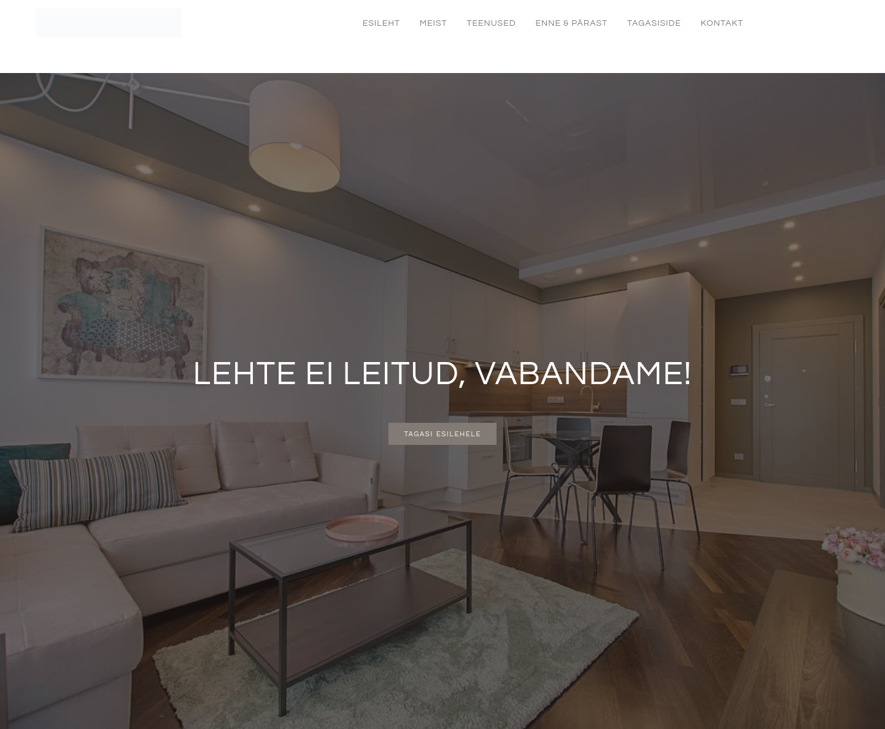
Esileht (381, 23)
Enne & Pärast (572, 23)
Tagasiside (654, 23)
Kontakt (722, 23)
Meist (433, 23)
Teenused (491, 23)
